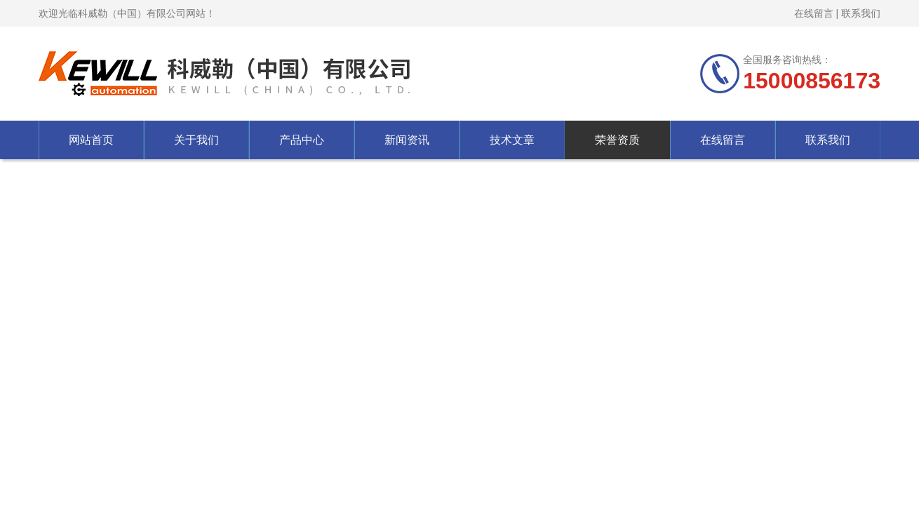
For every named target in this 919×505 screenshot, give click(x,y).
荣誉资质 (617, 140)
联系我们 (860, 13)
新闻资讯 (406, 140)
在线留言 (813, 13)
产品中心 (301, 140)
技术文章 (512, 140)
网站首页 (91, 140)
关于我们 (196, 140)
